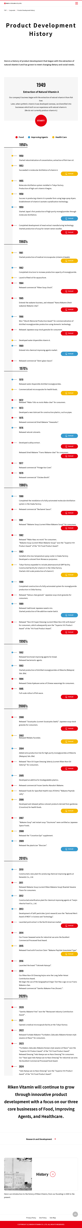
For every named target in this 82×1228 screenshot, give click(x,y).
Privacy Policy (31, 1218)
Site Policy (43, 1218)
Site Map (53, 1218)
